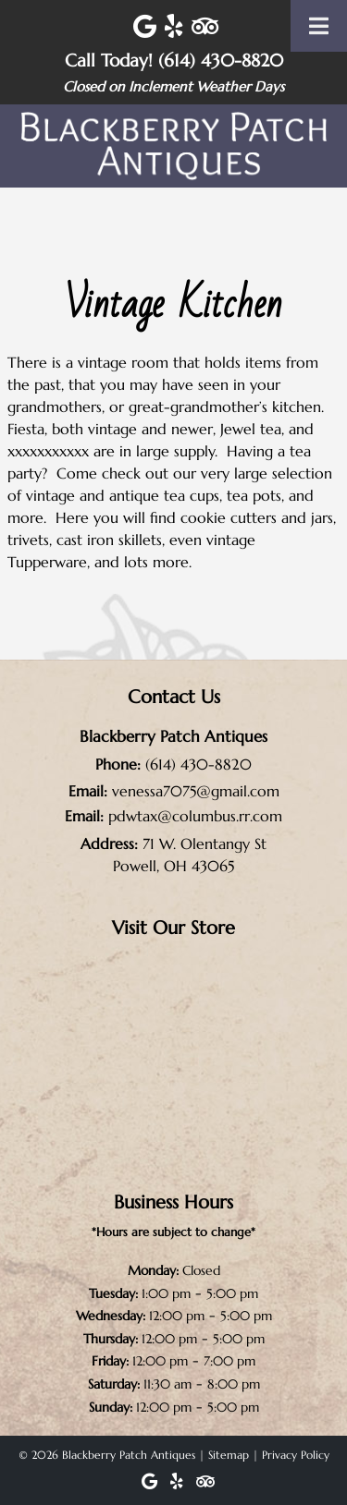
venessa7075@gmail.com (195, 791)
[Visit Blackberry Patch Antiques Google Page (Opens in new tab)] (144, 27)
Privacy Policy (295, 1455)
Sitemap (228, 1455)
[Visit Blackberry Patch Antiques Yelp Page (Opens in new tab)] (174, 27)
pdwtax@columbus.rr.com (195, 816)
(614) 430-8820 (198, 764)
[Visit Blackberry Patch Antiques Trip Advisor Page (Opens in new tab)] (205, 27)
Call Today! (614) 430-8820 (174, 60)
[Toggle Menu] (319, 26)
